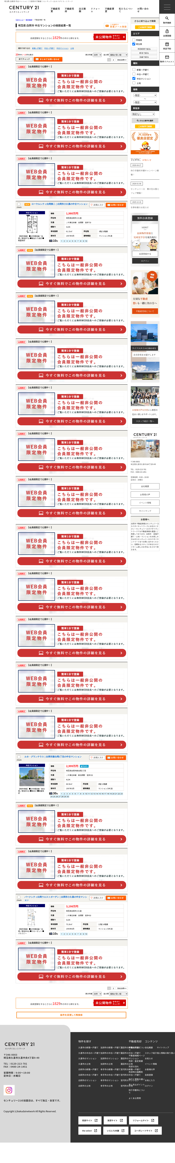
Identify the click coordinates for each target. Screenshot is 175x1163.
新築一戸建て (37, 48)
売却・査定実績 (136, 1061)
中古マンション (63, 48)
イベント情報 (145, 503)
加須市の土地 (107, 1064)
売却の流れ (134, 1066)
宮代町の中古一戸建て (131, 1075)
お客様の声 (145, 494)
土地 (72, 48)
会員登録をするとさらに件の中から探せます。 (78, 37)
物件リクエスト (167, 59)
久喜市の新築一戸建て (88, 1047)
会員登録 (167, 33)
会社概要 (145, 486)
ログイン (145, 261)
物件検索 (167, 20)
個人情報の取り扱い (166, 1053)
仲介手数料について (137, 1091)
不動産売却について (145, 311)
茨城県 (137, 40)
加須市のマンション (110, 1058)
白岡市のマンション (87, 1080)
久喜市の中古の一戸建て (89, 1053)
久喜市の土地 (84, 1064)
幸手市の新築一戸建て (111, 1069)
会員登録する (145, 254)
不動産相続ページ (137, 1055)
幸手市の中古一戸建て (111, 1075)
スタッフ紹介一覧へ (145, 421)
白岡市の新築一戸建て (88, 1069)
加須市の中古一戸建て (111, 1053)
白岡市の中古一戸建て (88, 1075)
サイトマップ (145, 511)
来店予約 (167, 46)
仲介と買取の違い (137, 1079)
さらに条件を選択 (145, 120)
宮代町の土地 (127, 1085)
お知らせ (149, 1058)
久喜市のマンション (87, 1058)
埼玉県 (137, 44)
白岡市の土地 (84, 1085)
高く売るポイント (137, 1084)
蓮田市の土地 (127, 1064)
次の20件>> (121, 60)
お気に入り (150, 1080)
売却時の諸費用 (136, 1072)
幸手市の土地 (107, 1085)
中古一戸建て (49, 48)
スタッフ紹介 (151, 1053)
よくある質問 (135, 1098)
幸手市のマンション (110, 1080)
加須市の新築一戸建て (111, 1047)
